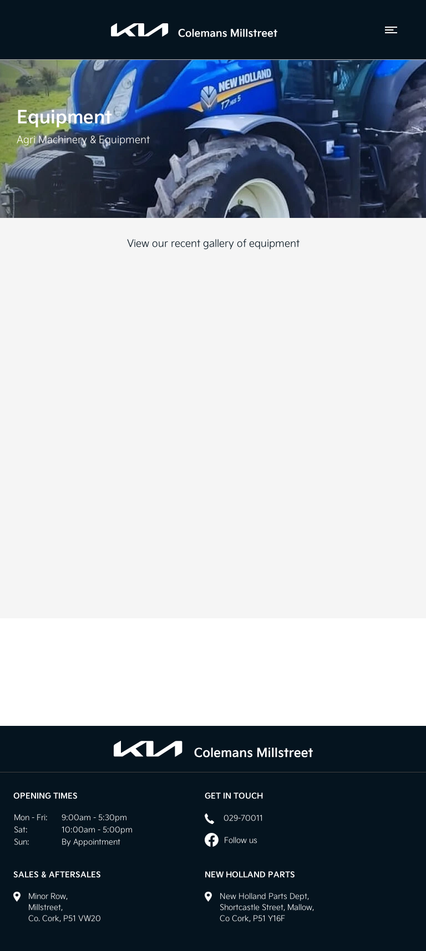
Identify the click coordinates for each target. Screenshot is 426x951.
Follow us (231, 840)
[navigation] (391, 33)
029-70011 (243, 817)
